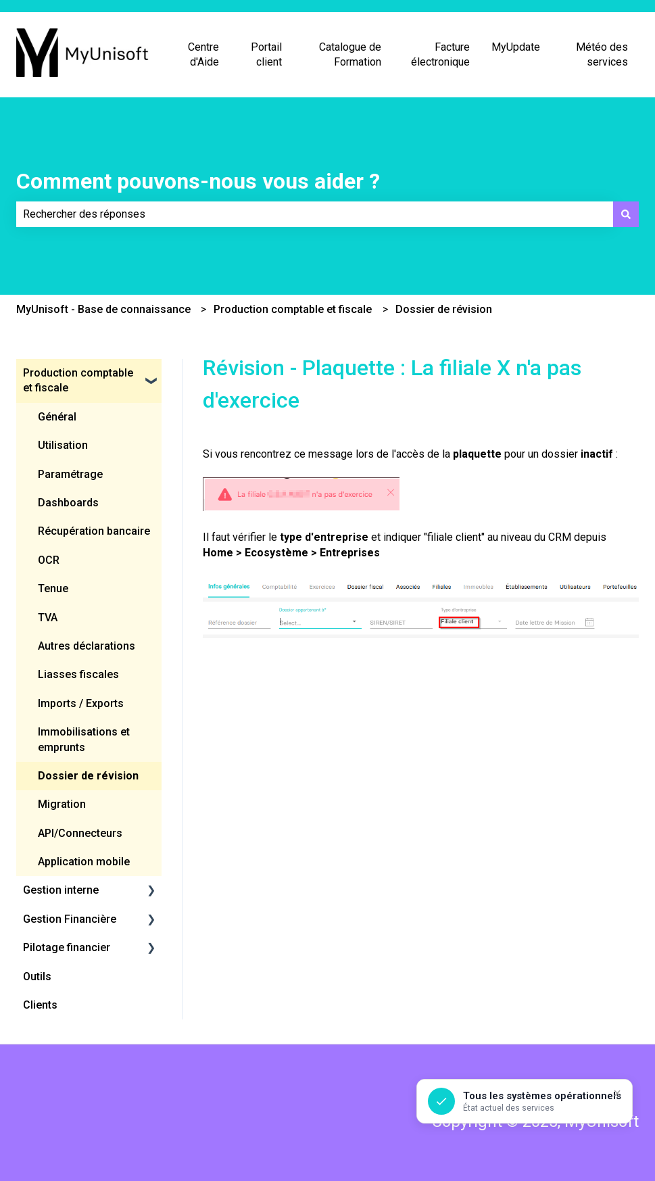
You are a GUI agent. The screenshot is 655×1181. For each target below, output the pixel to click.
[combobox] (314, 214)
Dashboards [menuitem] (68, 502)
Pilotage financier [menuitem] (66, 947)
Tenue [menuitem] (53, 588)
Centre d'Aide (203, 54)
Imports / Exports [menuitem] (81, 703)
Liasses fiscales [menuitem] (78, 674)
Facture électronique (440, 54)
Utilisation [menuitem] (63, 445)
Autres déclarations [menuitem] (86, 646)
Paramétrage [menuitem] (70, 474)
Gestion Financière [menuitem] (69, 919)
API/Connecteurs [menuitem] (80, 833)
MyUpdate (515, 47)
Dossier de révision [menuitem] (88, 775)
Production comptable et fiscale (293, 309)
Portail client (266, 54)
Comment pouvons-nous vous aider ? (198, 181)
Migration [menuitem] (62, 804)
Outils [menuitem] (37, 976)
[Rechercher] (626, 214)
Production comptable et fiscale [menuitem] (78, 380)
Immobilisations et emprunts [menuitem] (84, 739)
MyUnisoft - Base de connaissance (103, 309)
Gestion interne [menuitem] (61, 890)
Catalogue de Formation (350, 54)
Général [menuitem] (57, 416)
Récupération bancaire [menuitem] (94, 531)
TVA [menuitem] (47, 617)
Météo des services (602, 54)
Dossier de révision (443, 309)
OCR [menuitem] (48, 560)
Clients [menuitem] (40, 1004)
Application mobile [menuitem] (84, 861)
